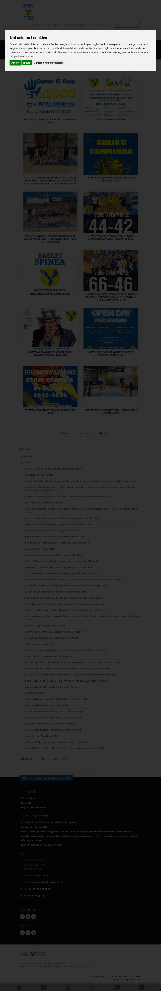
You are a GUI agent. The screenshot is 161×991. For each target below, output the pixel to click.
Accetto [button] (15, 62)
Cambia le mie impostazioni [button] (48, 62)
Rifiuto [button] (26, 62)
